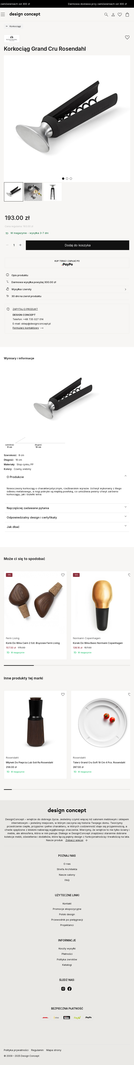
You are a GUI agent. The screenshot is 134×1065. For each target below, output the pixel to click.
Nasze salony (67, 874)
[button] (63, 178)
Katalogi (67, 964)
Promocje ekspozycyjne (67, 908)
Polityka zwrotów (67, 959)
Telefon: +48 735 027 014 (28, 319)
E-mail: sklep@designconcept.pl (32, 323)
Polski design (67, 914)
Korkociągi (15, 26)
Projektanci (67, 925)
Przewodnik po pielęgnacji (67, 919)
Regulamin (37, 1050)
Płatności (67, 953)
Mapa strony (53, 1050)
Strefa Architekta (67, 869)
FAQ (67, 880)
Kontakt (67, 903)
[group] (14, 192)
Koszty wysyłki (67, 948)
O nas (67, 863)
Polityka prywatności (16, 1050)
